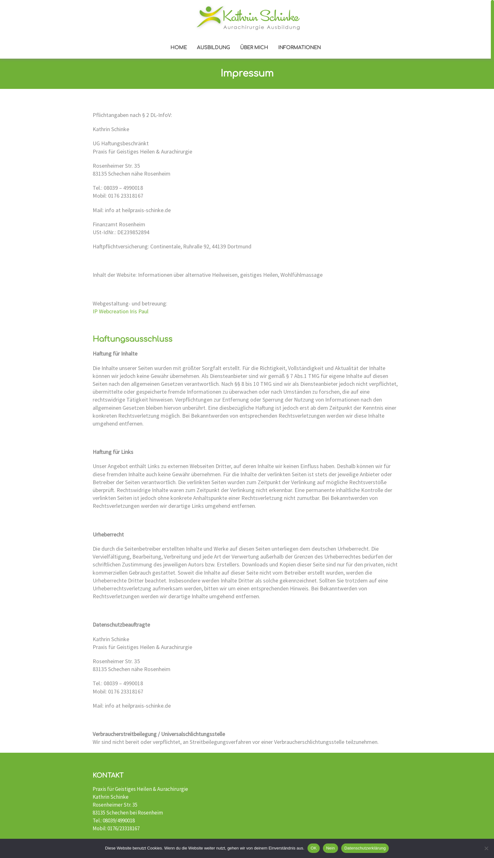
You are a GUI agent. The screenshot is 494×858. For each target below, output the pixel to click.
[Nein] (486, 848)
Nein (330, 848)
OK (314, 848)
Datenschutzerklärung (365, 848)
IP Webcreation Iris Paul (120, 311)
